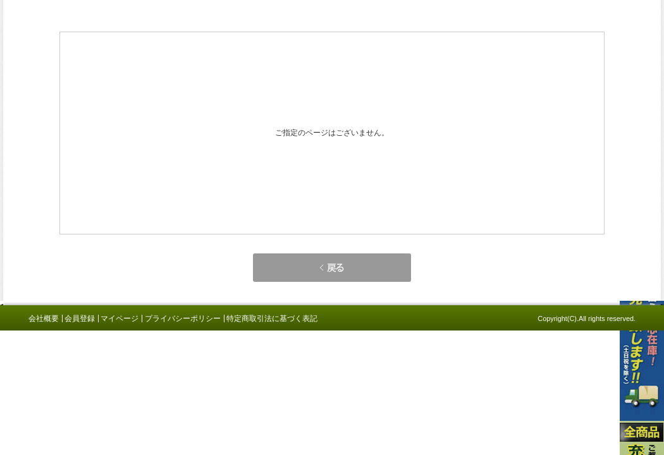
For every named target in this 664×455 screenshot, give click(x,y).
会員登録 (80, 318)
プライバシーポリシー (183, 318)
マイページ (119, 318)
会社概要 (43, 318)
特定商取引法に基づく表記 (271, 318)
